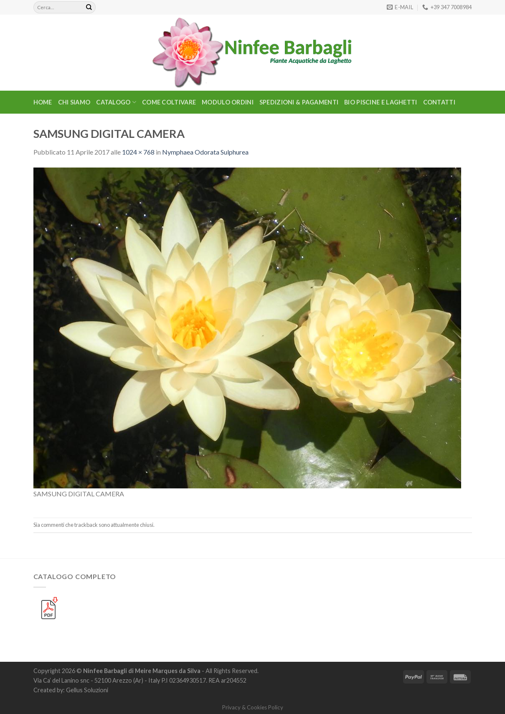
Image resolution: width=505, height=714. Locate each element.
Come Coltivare (169, 102)
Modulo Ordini (228, 102)
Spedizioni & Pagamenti (298, 102)
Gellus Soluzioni (87, 690)
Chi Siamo (74, 102)
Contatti (439, 102)
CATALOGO (116, 102)
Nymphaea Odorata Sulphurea (205, 152)
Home (42, 102)
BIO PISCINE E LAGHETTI (380, 102)
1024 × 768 (138, 152)
